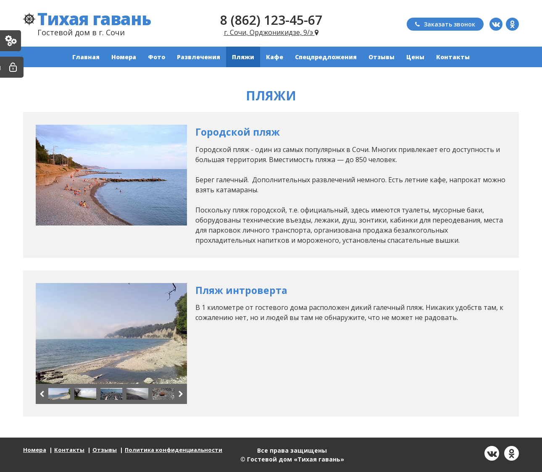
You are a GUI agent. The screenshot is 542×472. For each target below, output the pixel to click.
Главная (86, 57)
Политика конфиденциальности (173, 450)
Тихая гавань (94, 18)
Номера (123, 57)
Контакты (453, 57)
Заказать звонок (445, 24)
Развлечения (198, 57)
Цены (415, 57)
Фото (156, 57)
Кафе (274, 57)
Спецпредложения (326, 57)
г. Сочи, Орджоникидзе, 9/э (271, 32)
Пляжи (243, 57)
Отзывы (381, 57)
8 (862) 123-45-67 (271, 20)
